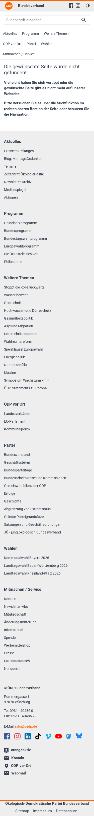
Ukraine (10, 373)
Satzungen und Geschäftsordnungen (32, 524)
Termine (10, 166)
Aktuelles (10, 34)
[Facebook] (71, 5)
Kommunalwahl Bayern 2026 (26, 558)
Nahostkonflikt (15, 365)
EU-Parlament (15, 421)
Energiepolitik (14, 357)
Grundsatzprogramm (20, 223)
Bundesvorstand (17, 455)
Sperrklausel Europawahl (23, 349)
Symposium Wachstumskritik (26, 380)
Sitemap (22, 811)
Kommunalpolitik (17, 429)
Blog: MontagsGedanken (23, 159)
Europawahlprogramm (21, 246)
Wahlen (46, 44)
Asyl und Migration (18, 326)
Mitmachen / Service (19, 54)
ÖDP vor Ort (12, 44)
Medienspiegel (15, 190)
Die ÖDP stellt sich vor (21, 254)
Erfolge (9, 493)
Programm (30, 34)
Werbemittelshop (17, 645)
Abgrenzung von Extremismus (27, 509)
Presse (9, 653)
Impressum (42, 811)
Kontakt (10, 599)
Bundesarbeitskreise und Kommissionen (35, 478)
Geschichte (12, 501)
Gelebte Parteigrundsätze (24, 517)
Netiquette (12, 669)
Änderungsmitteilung (20, 622)
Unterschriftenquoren (20, 334)
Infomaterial (13, 630)
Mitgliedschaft (15, 614)
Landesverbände (17, 414)
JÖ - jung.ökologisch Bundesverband (32, 532)
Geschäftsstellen (17, 462)
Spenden (11, 638)
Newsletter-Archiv (18, 182)
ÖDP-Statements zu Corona (25, 388)
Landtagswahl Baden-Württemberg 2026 (36, 566)
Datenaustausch (17, 661)
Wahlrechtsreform (18, 342)
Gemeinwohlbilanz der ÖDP (25, 486)
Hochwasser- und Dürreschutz (27, 311)
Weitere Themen (56, 34)
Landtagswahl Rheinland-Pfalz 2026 (32, 573)
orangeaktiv (17, 750)
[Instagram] (78, 5)
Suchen (83, 20)
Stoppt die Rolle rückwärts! (25, 287)
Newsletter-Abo (16, 607)
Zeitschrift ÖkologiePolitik (24, 174)
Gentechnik (13, 303)
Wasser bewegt (16, 295)
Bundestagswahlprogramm (25, 238)
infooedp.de (26, 726)
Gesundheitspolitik (18, 318)
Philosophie (13, 262)
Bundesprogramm (18, 231)
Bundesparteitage (18, 470)
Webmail (15, 773)
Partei (31, 44)
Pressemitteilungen (19, 151)
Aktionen (11, 197)
